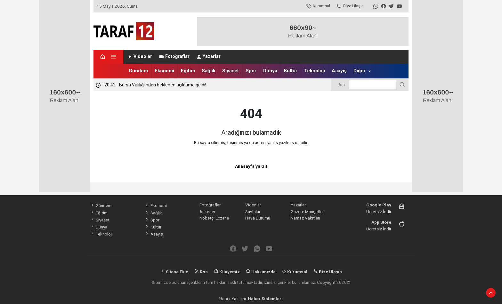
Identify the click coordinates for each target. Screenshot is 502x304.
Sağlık (208, 71)
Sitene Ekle (174, 271)
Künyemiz (227, 271)
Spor (251, 71)
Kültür (290, 71)
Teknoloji (314, 71)
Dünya (270, 71)
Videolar (139, 56)
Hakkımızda (261, 271)
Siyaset (230, 71)
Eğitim (188, 71)
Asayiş (339, 71)
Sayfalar (252, 211)
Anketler (207, 211)
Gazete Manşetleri (308, 211)
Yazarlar (208, 56)
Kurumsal (318, 5)
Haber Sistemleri (265, 298)
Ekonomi (164, 71)
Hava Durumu (257, 217)
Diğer (359, 71)
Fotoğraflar (174, 56)
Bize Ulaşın (349, 5)
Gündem (138, 71)
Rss (201, 271)
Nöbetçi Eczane (214, 217)
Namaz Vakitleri (305, 217)
